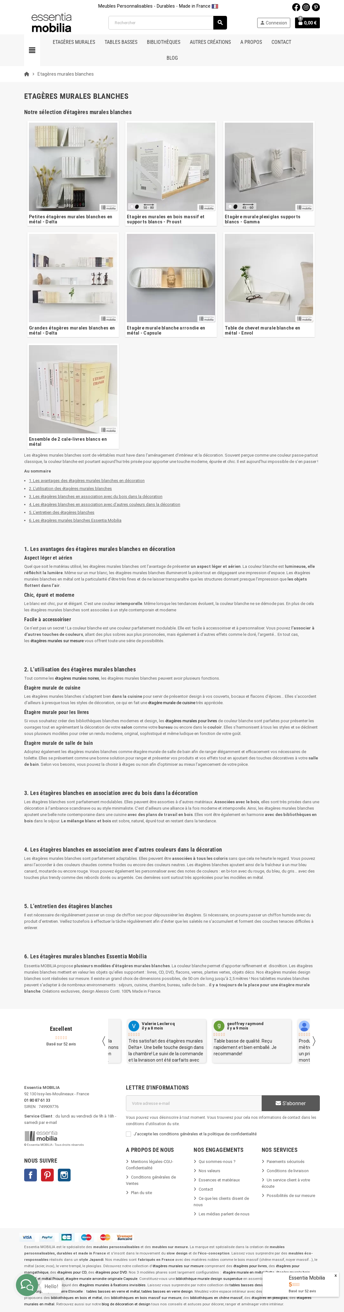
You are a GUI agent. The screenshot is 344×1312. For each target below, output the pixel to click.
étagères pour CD (71, 1272)
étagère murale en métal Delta (248, 1272)
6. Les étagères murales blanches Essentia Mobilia (75, 520)
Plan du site (141, 1192)
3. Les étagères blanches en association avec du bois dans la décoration (95, 496)
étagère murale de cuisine (171, 702)
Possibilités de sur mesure (291, 1195)
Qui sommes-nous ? (217, 1161)
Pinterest (47, 1175)
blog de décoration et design (126, 1304)
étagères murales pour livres (191, 720)
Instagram (64, 1175)
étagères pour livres (250, 1266)
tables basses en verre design (167, 1291)
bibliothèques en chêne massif (216, 1297)
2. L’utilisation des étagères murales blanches (70, 488)
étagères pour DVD (111, 1272)
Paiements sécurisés (286, 1161)
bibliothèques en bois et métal (76, 1297)
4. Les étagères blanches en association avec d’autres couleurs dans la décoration (104, 504)
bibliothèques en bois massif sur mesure (146, 1297)
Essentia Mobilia (307, 1278)
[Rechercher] (167, 23)
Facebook (30, 1175)
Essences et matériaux (219, 1180)
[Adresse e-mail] (194, 1103)
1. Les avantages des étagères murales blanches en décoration (87, 480)
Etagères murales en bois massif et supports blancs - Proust (166, 219)
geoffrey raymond (245, 1024)
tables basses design (248, 1285)
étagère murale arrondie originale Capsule (101, 1278)
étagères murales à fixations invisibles (112, 1285)
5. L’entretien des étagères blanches (61, 512)
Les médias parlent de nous (224, 1214)
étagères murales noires (77, 678)
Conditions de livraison (288, 1170)
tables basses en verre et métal (113, 1291)
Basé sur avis (302, 1291)
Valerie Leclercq (158, 1024)
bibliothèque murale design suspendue (209, 1278)
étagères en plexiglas (269, 1297)
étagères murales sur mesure (57, 640)
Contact (206, 1189)
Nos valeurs (209, 1170)
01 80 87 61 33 (37, 1100)
